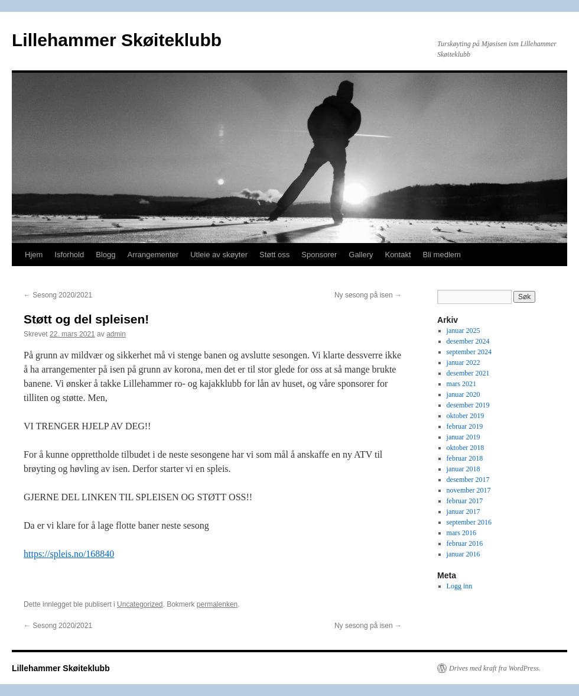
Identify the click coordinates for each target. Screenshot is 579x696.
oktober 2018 (465, 448)
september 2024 (469, 352)
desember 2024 (468, 341)
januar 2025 (463, 330)
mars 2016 (461, 533)
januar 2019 (463, 437)
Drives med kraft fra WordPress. (495, 668)
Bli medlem (442, 254)
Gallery (361, 254)
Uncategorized (139, 604)
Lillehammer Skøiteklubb (117, 40)
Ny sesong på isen (368, 295)
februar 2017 (465, 501)
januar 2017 (463, 511)
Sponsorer (319, 254)
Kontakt (398, 254)
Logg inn (460, 586)
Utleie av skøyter (219, 254)
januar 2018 (463, 469)
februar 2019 (465, 426)
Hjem (34, 254)
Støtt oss (274, 254)
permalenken (217, 604)
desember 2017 (468, 479)
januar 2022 (463, 362)
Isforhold (69, 254)
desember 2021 (468, 373)
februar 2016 (465, 543)
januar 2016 (463, 554)
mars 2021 (461, 384)
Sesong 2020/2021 (58, 295)
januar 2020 (463, 394)
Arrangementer (152, 254)
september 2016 (469, 522)
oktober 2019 (465, 416)
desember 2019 (468, 405)
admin (116, 334)
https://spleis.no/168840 (69, 554)
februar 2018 (465, 458)
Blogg (105, 254)
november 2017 (469, 490)
